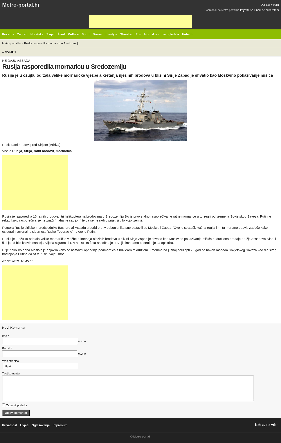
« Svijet (9, 52)
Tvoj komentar (11, 373)
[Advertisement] (140, 21)
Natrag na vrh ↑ (267, 424)
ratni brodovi (44, 151)
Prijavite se (246, 10)
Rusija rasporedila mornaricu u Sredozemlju (51, 43)
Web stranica (10, 361)
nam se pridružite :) (267, 10)
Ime (5, 336)
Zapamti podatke (14, 405)
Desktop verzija (270, 4)
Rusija (17, 151)
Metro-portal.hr (21, 5)
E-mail (7, 348)
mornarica (64, 151)
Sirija (28, 151)
